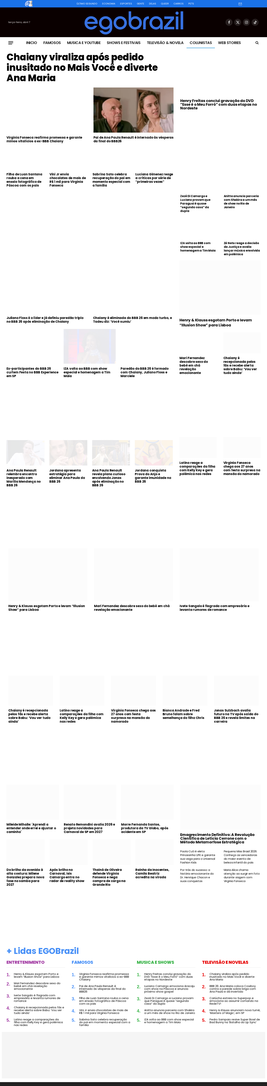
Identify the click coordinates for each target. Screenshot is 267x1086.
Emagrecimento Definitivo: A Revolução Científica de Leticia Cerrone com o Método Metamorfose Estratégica (217, 838)
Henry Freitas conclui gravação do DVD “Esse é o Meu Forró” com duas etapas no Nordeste (218, 104)
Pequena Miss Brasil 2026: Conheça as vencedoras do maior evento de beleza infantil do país (240, 857)
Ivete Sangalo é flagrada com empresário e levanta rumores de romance (214, 608)
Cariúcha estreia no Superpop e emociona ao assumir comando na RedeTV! (234, 1001)
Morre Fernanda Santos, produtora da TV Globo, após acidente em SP (144, 828)
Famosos (52, 42)
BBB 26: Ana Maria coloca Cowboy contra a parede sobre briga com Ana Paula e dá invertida (233, 989)
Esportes (126, 3)
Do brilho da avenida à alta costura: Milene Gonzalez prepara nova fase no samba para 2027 (25, 877)
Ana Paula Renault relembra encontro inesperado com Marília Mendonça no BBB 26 (23, 478)
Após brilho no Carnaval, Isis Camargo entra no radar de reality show (67, 875)
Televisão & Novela (165, 42)
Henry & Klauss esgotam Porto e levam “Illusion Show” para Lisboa (215, 323)
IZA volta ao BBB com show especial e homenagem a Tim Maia (197, 246)
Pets (191, 3)
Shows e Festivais (123, 42)
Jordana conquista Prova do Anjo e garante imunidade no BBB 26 (153, 476)
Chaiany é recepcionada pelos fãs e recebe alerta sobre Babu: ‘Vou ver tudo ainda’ (240, 365)
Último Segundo (87, 3)
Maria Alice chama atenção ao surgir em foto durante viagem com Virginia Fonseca (242, 875)
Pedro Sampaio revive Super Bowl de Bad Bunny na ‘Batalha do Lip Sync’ (235, 1021)
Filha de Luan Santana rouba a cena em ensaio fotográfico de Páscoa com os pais (24, 179)
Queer (165, 3)
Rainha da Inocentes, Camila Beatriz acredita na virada (152, 873)
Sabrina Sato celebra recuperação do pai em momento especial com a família (111, 179)
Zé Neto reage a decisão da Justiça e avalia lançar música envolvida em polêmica (242, 248)
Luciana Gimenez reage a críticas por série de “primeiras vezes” (154, 178)
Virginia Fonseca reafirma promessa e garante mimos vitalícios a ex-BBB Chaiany (44, 139)
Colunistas (201, 42)
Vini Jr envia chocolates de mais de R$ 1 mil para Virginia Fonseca (68, 179)
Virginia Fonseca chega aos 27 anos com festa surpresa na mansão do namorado (241, 468)
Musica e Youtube (84, 42)
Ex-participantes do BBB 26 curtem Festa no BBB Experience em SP (32, 372)
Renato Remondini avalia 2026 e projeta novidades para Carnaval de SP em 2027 (89, 828)
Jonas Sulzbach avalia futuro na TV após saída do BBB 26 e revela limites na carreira (236, 716)
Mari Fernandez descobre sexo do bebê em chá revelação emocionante (193, 365)
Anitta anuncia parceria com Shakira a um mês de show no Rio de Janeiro (241, 201)
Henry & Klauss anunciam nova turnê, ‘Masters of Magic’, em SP (235, 1011)
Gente (140, 3)
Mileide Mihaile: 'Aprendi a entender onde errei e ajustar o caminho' (31, 828)
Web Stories (229, 42)
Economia (108, 3)
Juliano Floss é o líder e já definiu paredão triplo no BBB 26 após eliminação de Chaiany (44, 319)
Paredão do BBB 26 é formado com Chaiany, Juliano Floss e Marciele (145, 372)
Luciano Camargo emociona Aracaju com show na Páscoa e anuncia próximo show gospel (169, 989)
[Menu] (10, 43)
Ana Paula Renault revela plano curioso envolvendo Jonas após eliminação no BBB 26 (108, 478)
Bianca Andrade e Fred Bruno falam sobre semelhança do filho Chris (183, 714)
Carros (179, 3)
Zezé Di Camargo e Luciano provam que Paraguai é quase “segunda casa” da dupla (195, 203)
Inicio (31, 42)
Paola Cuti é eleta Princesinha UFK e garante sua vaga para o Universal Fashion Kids (197, 857)
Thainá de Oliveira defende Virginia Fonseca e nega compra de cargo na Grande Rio (109, 877)
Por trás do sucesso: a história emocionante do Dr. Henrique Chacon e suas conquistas (197, 875)
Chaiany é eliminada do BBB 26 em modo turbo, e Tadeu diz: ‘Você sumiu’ (132, 319)
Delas (152, 3)
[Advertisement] (90, 218)
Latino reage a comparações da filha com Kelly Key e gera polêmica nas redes (197, 468)
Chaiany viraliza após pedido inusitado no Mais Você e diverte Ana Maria (82, 67)
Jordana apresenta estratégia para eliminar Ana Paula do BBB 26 (67, 476)
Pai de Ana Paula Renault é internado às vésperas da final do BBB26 (133, 139)
